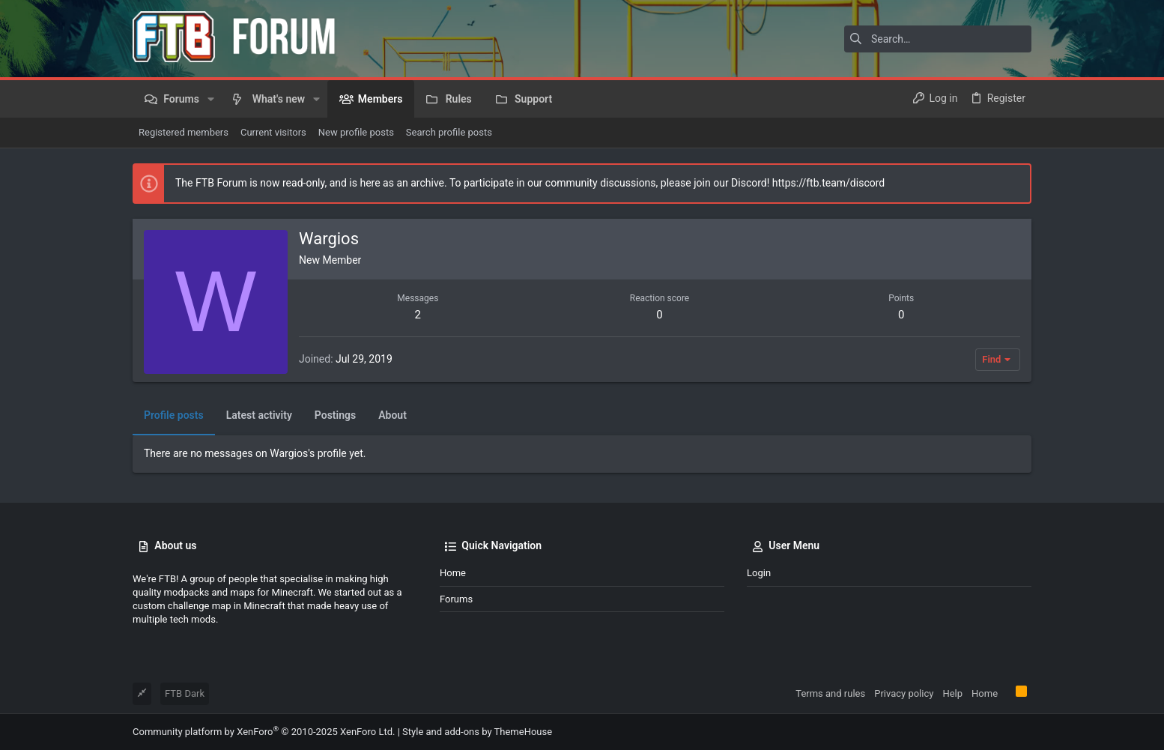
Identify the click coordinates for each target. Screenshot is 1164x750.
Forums (456, 599)
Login (759, 572)
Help (952, 693)
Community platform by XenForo (264, 731)
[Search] (937, 38)
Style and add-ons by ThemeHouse (477, 731)
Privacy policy (903, 693)
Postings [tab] (335, 415)
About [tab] (392, 415)
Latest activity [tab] (259, 415)
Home (453, 572)
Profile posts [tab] (174, 415)
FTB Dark (184, 693)
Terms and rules (830, 693)
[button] (211, 99)
